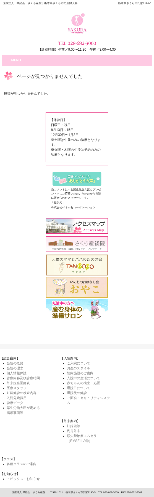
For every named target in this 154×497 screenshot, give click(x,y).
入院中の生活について (83, 378)
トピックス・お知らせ (23, 479)
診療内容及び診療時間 (23, 378)
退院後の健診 (77, 393)
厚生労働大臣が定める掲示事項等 (23, 410)
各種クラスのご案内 (21, 464)
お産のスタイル (78, 368)
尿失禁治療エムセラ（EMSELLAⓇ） (82, 438)
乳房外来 (73, 431)
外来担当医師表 (18, 383)
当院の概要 (15, 363)
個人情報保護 (17, 373)
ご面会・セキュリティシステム (88, 400)
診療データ (15, 403)
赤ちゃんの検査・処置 (83, 383)
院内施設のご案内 (80, 373)
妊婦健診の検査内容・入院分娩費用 (23, 395)
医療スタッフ (17, 388)
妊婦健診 (73, 426)
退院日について (78, 388)
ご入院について (78, 363)
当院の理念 (15, 368)
